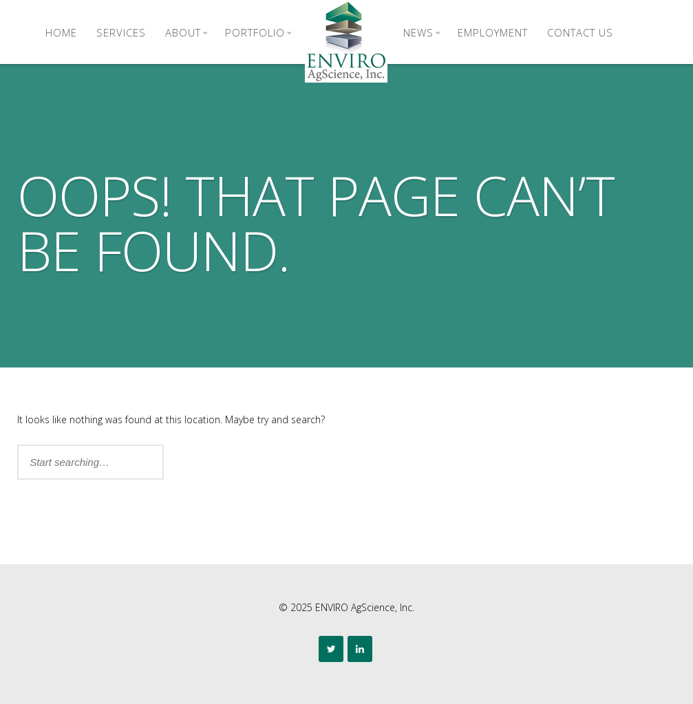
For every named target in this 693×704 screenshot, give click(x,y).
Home (61, 32)
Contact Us (580, 32)
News (421, 32)
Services (121, 32)
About (186, 32)
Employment (493, 32)
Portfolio (258, 32)
